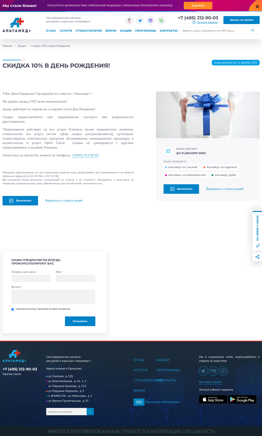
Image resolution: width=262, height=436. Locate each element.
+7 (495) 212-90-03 (198, 18)
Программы (145, 30)
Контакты (169, 30)
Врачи (111, 30)
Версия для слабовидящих (157, 402)
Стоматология (89, 30)
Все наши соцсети (210, 382)
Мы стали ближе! (20, 5)
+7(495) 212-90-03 (85, 155)
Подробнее (198, 5)
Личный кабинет (207, 22)
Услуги (66, 30)
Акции (126, 30)
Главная (7, 46)
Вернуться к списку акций (224, 189)
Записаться (181, 189)
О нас (51, 30)
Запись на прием (241, 20)
